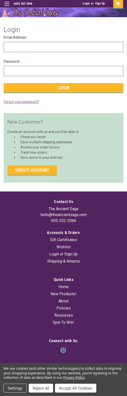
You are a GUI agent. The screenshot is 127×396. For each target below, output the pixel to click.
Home (63, 286)
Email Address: (15, 37)
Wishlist (63, 247)
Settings (15, 388)
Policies (63, 308)
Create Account (32, 170)
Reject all (41, 388)
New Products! (63, 294)
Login (86, 3)
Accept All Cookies (75, 388)
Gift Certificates (63, 239)
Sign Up (100, 3)
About (63, 301)
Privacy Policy (74, 377)
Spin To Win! (63, 322)
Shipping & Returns (63, 261)
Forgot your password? (21, 102)
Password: (12, 61)
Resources (63, 315)
